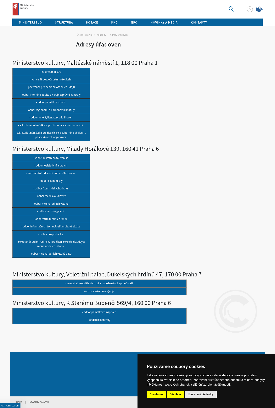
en (250, 9)
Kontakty (101, 34)
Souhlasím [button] (156, 394)
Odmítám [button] (175, 394)
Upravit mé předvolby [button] (200, 394)
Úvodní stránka (85, 34)
